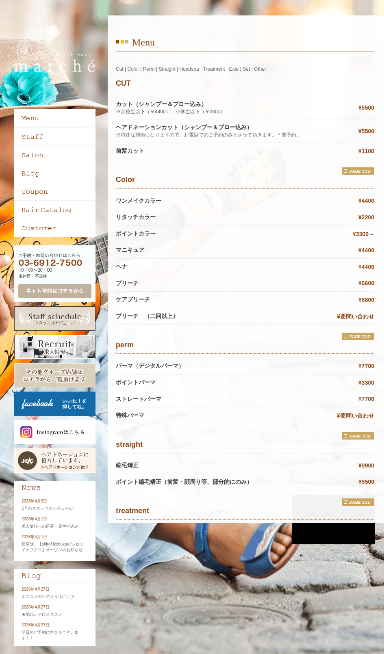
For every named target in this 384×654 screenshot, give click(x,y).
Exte (234, 69)
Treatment (214, 69)
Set (246, 69)
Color (133, 69)
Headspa (189, 69)
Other (260, 69)
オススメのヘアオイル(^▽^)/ (48, 596)
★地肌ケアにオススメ (42, 614)
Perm (149, 69)
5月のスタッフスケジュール (47, 508)
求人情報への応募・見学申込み (50, 526)
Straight (166, 69)
